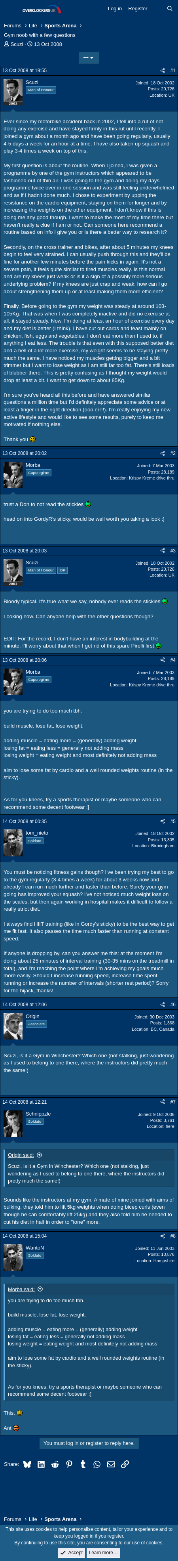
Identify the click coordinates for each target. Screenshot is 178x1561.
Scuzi (17, 44)
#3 (173, 551)
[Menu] (11, 9)
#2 (173, 453)
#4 (173, 660)
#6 (173, 1004)
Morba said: (21, 1289)
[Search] (169, 8)
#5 (173, 821)
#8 (173, 1236)
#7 (173, 1102)
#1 (173, 70)
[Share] (162, 70)
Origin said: (21, 1155)
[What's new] (157, 8)
